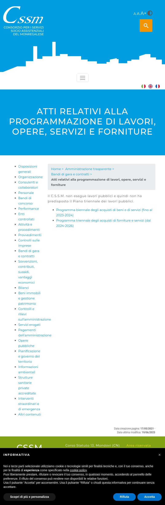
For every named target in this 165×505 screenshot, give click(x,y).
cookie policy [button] (78, 470)
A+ (144, 13)
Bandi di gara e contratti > (71, 174)
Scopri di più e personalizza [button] (29, 496)
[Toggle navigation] (83, 78)
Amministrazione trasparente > (89, 169)
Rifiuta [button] (124, 496)
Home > (57, 169)
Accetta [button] (149, 496)
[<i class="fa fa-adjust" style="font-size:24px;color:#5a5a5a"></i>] (149, 13)
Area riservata (138, 445)
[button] (159, 454)
